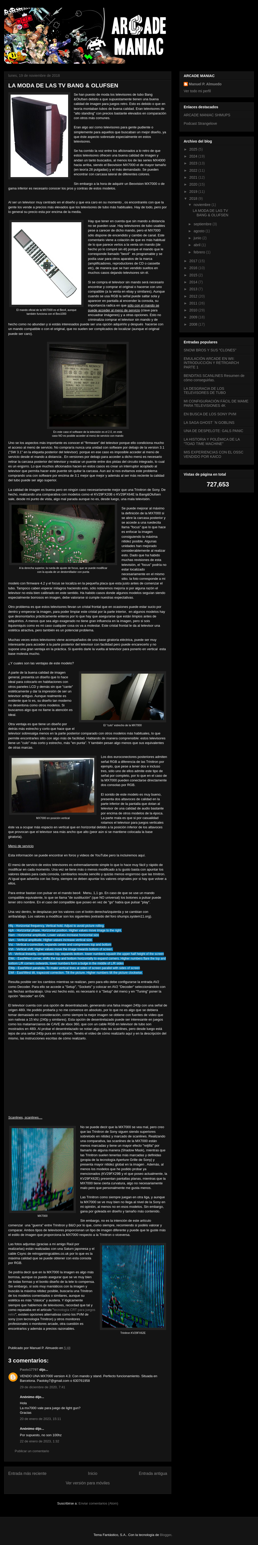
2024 (193, 156)
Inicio (92, 1473)
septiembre (203, 224)
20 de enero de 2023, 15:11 (40, 1419)
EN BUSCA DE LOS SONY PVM (210, 414)
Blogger (165, 1535)
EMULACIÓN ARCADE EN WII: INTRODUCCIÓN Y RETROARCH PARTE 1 (211, 363)
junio (198, 238)
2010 (193, 310)
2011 (193, 303)
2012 (193, 296)
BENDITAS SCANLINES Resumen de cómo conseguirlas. (214, 378)
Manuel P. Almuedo (205, 84)
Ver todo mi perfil (197, 91)
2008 (193, 324)
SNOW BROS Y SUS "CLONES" (210, 350)
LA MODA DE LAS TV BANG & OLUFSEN (210, 213)
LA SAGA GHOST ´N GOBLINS (209, 422)
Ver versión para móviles (88, 1483)
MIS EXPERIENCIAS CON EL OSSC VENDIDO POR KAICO (213, 454)
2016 (193, 268)
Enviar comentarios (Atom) (98, 1503)
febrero (200, 252)
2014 (193, 282)
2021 (193, 177)
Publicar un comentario (32, 1451)
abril (197, 245)
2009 (193, 317)
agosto (199, 231)
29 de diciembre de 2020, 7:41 (42, 1387)
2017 (193, 261)
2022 (193, 170)
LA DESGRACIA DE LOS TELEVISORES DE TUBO (205, 390)
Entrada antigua (153, 1473)
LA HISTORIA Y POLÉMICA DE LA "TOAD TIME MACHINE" (212, 441)
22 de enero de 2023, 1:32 (39, 1441)
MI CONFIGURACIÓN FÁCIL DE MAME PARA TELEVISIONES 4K (216, 403)
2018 (193, 198)
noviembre (202, 205)
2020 (193, 184)
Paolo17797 (29, 1370)
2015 (193, 275)
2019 (193, 191)
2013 (193, 289)
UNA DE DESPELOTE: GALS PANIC (213, 431)
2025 (193, 149)
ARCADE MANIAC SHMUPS (207, 115)
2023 (193, 163)
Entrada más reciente (27, 1473)
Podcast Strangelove (200, 123)
